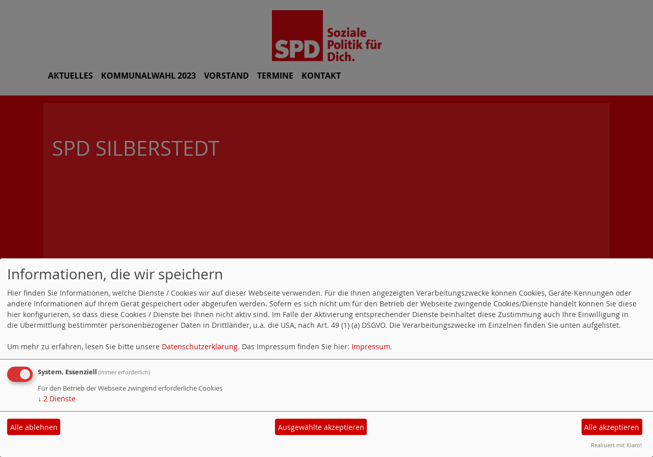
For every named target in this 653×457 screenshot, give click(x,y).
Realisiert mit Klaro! (616, 445)
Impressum (370, 346)
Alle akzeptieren (611, 427)
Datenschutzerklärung (200, 346)
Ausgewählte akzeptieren (321, 427)
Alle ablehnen (34, 427)
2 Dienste (57, 398)
